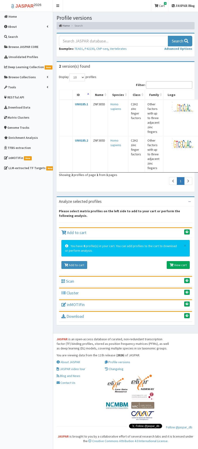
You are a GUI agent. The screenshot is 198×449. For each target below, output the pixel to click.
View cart (178, 265)
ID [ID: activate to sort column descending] (78, 95)
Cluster (70, 293)
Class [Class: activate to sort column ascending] (137, 95)
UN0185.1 (81, 104)
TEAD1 (79, 49)
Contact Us (66, 383)
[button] (58, 6)
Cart (160, 5)
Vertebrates (118, 49)
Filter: (164, 85)
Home (64, 25)
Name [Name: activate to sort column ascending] (99, 95)
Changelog (114, 369)
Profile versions (117, 362)
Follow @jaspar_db (179, 427)
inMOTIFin (73, 304)
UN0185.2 (81, 140)
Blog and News (68, 376)
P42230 (90, 49)
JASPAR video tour (71, 369)
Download (72, 316)
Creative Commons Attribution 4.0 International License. (128, 441)
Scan (67, 281)
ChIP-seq (102, 49)
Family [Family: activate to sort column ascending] (154, 95)
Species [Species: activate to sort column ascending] (118, 95)
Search (180, 41)
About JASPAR (68, 362)
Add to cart (73, 232)
